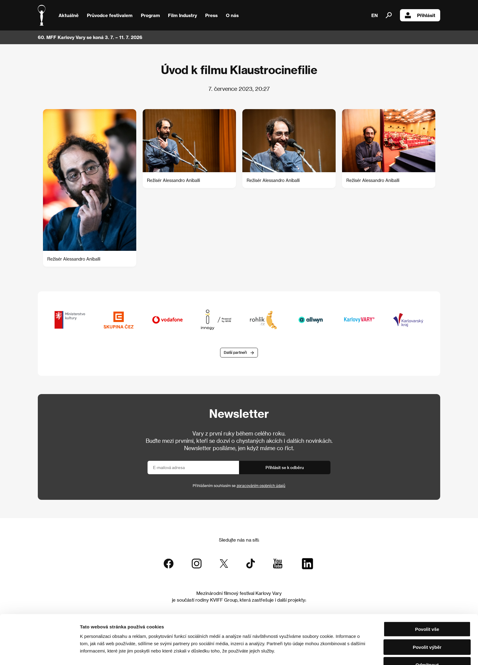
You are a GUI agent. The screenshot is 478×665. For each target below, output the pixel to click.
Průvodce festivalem (110, 15)
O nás (232, 15)
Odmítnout (427, 647)
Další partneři (235, 353)
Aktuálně (69, 15)
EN (374, 15)
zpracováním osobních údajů (261, 486)
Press (211, 15)
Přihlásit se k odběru (285, 467)
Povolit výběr (427, 629)
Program (150, 15)
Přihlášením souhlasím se (239, 486)
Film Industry (182, 15)
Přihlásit (420, 15)
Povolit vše (427, 611)
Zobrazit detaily (320, 653)
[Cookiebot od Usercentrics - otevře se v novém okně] (39, 653)
